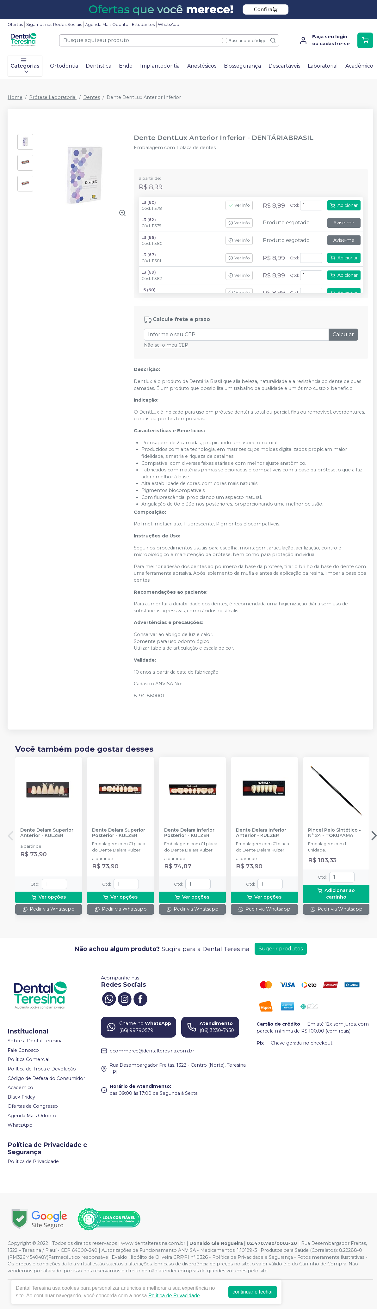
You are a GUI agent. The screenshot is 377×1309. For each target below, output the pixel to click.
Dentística (98, 66)
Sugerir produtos (281, 949)
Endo (126, 66)
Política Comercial (28, 1059)
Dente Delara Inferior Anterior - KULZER (261, 832)
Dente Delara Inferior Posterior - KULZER (189, 832)
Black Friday (21, 1097)
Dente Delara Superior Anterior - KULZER (46, 832)
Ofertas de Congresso (33, 1106)
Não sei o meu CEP (166, 345)
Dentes (91, 97)
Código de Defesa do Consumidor (46, 1078)
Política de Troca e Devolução (42, 1069)
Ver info (239, 205)
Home (15, 97)
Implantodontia (160, 66)
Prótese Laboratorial (53, 97)
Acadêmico (359, 66)
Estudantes (143, 24)
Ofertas (15, 24)
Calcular (343, 334)
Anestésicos (201, 66)
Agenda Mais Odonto (106, 24)
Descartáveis (284, 66)
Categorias (25, 66)
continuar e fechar (252, 1291)
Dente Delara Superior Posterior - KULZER (118, 832)
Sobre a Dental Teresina (35, 1041)
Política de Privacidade (33, 1161)
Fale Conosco (23, 1050)
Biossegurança (242, 66)
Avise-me (343, 223)
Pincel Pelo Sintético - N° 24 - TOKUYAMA (334, 832)
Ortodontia (64, 66)
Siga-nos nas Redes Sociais (54, 24)
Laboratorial (323, 66)
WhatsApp (168, 24)
